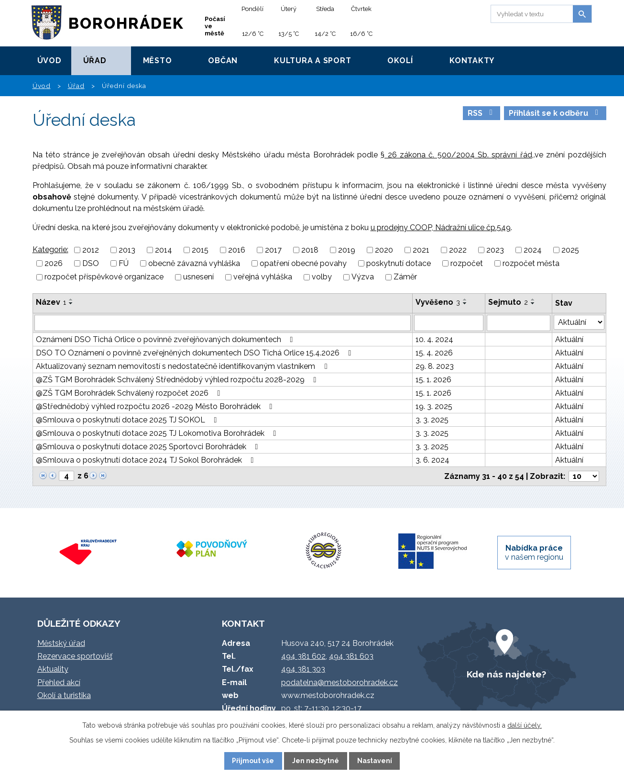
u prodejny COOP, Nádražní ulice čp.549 (441, 227)
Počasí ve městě (215, 26)
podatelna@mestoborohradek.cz (339, 682)
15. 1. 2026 (433, 379)
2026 (53, 263)
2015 (200, 250)
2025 (570, 250)
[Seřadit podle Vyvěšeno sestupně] (465, 303)
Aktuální (569, 339)
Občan (223, 60)
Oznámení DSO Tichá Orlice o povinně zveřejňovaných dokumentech (166, 339)
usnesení (198, 277)
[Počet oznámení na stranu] (584, 476)
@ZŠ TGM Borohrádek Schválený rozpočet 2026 (130, 393)
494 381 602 (303, 656)
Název (51, 302)
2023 (495, 250)
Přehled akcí (58, 682)
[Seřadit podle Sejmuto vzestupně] (533, 299)
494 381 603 (351, 656)
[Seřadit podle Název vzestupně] (71, 299)
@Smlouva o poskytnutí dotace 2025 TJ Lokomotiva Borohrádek (158, 433)
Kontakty (471, 60)
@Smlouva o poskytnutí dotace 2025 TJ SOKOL (128, 419)
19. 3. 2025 (434, 406)
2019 (346, 250)
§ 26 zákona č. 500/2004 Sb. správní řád (456, 154)
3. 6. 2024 (432, 460)
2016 (236, 250)
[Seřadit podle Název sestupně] (71, 303)
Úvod (49, 60)
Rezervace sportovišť (74, 656)
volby (322, 277)
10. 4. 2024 (434, 339)
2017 (273, 250)
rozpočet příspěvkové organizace (104, 277)
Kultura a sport (312, 60)
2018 (309, 250)
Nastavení (374, 761)
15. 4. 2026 (434, 352)
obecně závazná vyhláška (194, 263)
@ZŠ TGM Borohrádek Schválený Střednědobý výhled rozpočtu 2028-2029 (178, 379)
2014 (163, 250)
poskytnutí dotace (398, 263)
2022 (458, 250)
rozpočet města (531, 263)
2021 (421, 250)
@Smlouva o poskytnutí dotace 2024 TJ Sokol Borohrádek (146, 460)
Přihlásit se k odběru (555, 113)
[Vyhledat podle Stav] (579, 322)
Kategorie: (50, 249)
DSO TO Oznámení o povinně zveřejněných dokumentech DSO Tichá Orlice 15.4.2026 (195, 352)
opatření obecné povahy (303, 263)
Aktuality (52, 669)
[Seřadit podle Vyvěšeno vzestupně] (465, 299)
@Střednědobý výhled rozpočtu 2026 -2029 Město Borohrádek (156, 406)
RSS (482, 113)
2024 (533, 250)
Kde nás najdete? (506, 674)
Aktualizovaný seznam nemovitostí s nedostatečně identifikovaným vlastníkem (183, 366)
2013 (127, 250)
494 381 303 (303, 669)
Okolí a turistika (64, 695)
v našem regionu (534, 552)
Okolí (400, 60)
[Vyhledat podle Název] (222, 323)
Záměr (405, 277)
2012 (90, 250)
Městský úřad (61, 643)
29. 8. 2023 (435, 366)
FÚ (124, 263)
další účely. (524, 725)
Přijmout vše (253, 761)
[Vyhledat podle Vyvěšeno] (448, 323)
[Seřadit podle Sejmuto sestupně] (533, 303)
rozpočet (466, 263)
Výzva (362, 277)
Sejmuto (508, 302)
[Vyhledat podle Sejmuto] (518, 323)
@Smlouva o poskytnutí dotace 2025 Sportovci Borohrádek (149, 446)
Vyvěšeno (438, 302)
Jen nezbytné (315, 761)
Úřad (95, 60)
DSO (90, 263)
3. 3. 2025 (432, 419)
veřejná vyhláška (262, 277)
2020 (384, 250)
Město (157, 60)
